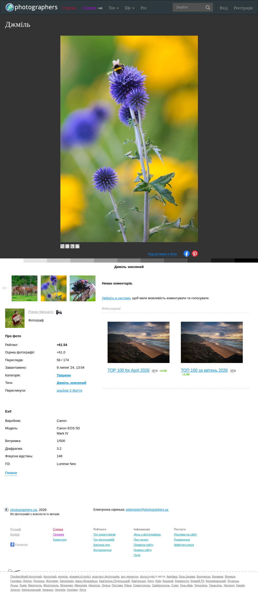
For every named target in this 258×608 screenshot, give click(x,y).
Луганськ (233, 580)
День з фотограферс (147, 534)
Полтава (117, 585)
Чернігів (60, 589)
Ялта (82, 589)
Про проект (141, 539)
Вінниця (230, 576)
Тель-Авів (186, 585)
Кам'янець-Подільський (114, 580)
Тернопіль (200, 585)
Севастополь (141, 585)
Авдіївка (172, 576)
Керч (151, 580)
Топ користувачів (104, 534)
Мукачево (66, 585)
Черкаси (47, 589)
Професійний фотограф (26, 576)
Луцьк (14, 585)
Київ (158, 580)
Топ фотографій (103, 539)
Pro (143, 8)
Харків (240, 585)
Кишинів (168, 580)
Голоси (11, 473)
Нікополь (94, 585)
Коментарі (60, 539)
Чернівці (72, 589)
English (15, 534)
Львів (23, 585)
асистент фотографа (105, 576)
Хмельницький (31, 589)
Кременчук (182, 580)
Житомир (52, 580)
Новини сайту (143, 549)
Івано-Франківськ (86, 580)
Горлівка (15, 580)
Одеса (106, 585)
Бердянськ (204, 576)
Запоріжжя (67, 580)
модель (63, 576)
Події (137, 555)
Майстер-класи (184, 544)
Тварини (64, 375)
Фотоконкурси (102, 549)
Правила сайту (143, 544)
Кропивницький (216, 580)
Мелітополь (51, 585)
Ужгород (229, 585)
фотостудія (147, 576)
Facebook (19, 544)
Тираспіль (215, 585)
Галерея (92, 8)
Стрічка (69, 8)
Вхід (224, 8)
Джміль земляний (71, 383)
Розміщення (182, 539)
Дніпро (27, 580)
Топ (114, 8)
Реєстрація (243, 8)
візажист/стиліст (79, 576)
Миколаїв (81, 585)
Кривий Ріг (197, 580)
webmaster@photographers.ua (147, 509)
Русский (15, 529)
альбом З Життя (69, 390)
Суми (174, 585)
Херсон (15, 589)
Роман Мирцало (40, 312)
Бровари (217, 576)
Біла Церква (187, 576)
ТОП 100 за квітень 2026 (204, 370)
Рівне (128, 585)
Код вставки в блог (162, 254)
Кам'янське (139, 580)
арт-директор (130, 576)
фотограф (50, 576)
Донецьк (38, 580)
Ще (129, 8)
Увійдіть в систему (116, 298)
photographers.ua (23, 510)
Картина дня (101, 544)
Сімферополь (161, 585)
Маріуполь (35, 585)
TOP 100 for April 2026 (128, 370)
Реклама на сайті (185, 534)
